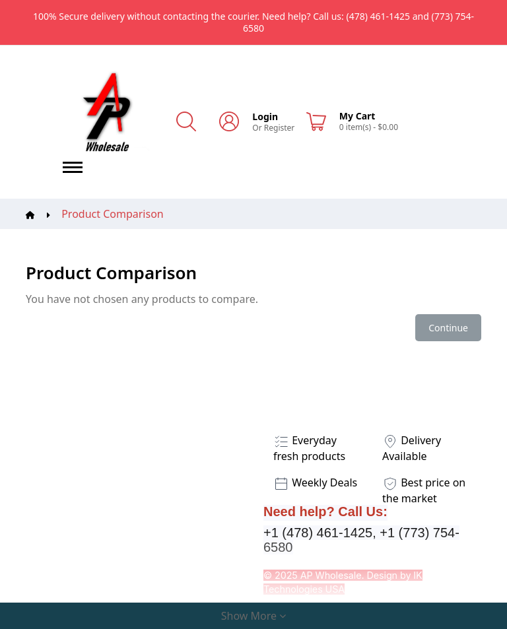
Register (279, 127)
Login (265, 116)
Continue (448, 327)
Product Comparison (112, 214)
